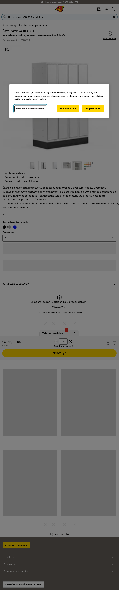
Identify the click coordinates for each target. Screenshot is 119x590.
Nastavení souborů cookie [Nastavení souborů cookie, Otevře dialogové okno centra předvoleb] (30, 108)
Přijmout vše (93, 108)
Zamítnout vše (68, 108)
